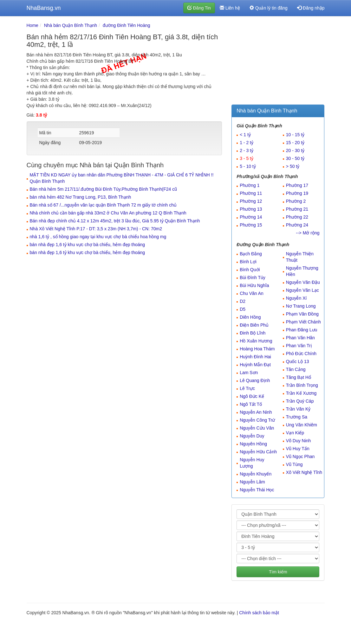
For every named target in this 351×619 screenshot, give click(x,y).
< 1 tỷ (245, 134)
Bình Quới (250, 269)
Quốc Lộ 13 (297, 361)
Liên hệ (230, 7)
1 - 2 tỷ (246, 142)
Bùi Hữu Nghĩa (254, 285)
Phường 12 (251, 201)
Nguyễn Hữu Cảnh (258, 451)
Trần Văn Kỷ (298, 409)
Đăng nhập (311, 7)
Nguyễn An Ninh (256, 412)
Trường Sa (296, 416)
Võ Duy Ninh (298, 440)
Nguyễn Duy (252, 435)
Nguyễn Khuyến (255, 473)
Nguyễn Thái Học (257, 489)
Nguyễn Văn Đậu (303, 282)
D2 (242, 301)
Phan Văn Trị (299, 345)
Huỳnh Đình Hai (255, 356)
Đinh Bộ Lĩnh (252, 332)
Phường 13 (251, 209)
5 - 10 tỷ (248, 166)
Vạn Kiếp (295, 432)
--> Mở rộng (307, 232)
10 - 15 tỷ (295, 134)
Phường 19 (297, 193)
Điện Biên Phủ (254, 325)
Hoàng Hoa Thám (257, 348)
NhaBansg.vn (44, 8)
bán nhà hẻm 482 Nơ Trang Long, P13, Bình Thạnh (80, 197)
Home (32, 25)
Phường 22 (297, 217)
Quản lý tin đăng (269, 7)
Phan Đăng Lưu (301, 329)
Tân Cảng (296, 369)
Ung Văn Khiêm (301, 424)
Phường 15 (251, 224)
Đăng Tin (199, 7)
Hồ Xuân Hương (256, 340)
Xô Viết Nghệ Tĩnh (304, 472)
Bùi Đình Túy (252, 277)
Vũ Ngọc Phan (300, 456)
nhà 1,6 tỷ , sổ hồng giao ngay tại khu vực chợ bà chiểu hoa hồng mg (98, 236)
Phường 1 (249, 185)
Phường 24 (297, 224)
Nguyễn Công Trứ (257, 420)
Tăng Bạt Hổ (298, 377)
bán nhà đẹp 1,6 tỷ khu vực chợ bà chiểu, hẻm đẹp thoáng (87, 244)
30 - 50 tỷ (295, 158)
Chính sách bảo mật (259, 612)
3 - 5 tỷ (246, 158)
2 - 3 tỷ (246, 150)
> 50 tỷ (292, 166)
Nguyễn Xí (296, 298)
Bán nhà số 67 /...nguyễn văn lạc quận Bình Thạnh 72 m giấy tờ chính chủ (103, 204)
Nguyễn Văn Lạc (302, 290)
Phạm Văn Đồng (302, 313)
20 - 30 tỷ (295, 150)
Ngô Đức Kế (252, 396)
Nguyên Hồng (253, 443)
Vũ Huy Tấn (297, 448)
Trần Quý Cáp (300, 401)
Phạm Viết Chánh (303, 321)
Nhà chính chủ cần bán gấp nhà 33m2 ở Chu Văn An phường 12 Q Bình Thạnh (108, 212)
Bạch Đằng (251, 253)
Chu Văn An (251, 293)
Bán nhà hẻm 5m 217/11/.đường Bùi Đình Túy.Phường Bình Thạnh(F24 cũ (103, 189)
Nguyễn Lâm (252, 481)
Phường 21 (297, 209)
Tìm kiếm (278, 571)
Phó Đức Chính (301, 353)
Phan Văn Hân (300, 337)
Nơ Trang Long (301, 306)
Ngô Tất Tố (251, 404)
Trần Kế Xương (301, 393)
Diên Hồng (250, 317)
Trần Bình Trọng (302, 385)
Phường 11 (251, 193)
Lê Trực (247, 388)
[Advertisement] (277, 61)
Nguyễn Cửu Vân (257, 428)
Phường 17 (297, 185)
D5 (242, 309)
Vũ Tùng (294, 464)
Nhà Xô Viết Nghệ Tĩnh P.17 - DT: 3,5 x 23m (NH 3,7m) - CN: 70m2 (96, 228)
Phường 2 (296, 201)
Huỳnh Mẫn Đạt (255, 364)
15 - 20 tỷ (295, 142)
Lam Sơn (249, 372)
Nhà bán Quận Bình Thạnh (70, 25)
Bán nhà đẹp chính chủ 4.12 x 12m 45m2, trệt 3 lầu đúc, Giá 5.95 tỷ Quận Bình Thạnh (115, 220)
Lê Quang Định (255, 380)
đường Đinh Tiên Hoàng (126, 25)
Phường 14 (251, 217)
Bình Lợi (248, 261)
